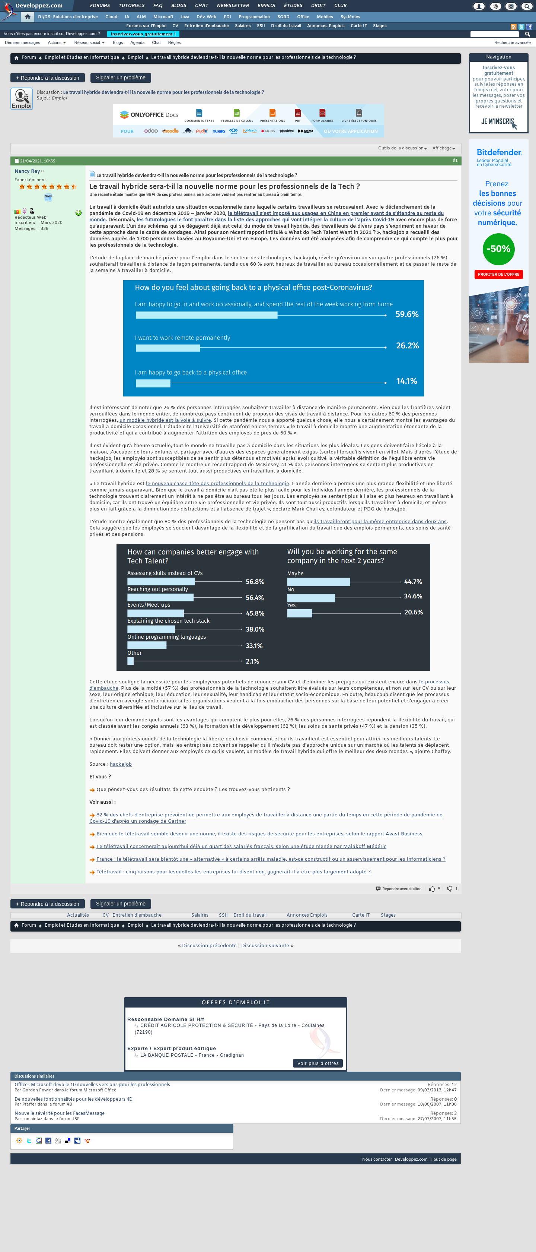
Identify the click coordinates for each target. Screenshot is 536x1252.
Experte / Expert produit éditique (171, 1048)
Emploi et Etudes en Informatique (82, 58)
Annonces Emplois (326, 26)
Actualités (78, 916)
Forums (99, 6)
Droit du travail (286, 26)
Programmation (254, 17)
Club (340, 6)
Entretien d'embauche (206, 26)
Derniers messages (22, 42)
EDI (227, 17)
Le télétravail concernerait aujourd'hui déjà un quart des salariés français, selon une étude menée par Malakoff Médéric (241, 847)
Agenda (137, 42)
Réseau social (87, 42)
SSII (261, 26)
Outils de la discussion (401, 148)
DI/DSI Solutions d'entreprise (68, 17)
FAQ (157, 6)
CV (175, 26)
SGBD (283, 17)
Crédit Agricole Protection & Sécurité (196, 1025)
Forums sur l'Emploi (146, 26)
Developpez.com (411, 1159)
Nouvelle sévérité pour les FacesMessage (60, 1114)
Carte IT (359, 26)
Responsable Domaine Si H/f (165, 1019)
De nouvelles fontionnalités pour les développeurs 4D (74, 1100)
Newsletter (232, 6)
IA (127, 17)
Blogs (178, 6)
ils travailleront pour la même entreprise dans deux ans (380, 522)
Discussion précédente (209, 946)
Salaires (243, 26)
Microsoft (163, 17)
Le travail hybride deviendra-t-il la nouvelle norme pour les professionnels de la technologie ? (163, 92)
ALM (141, 17)
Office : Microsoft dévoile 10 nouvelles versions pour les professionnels (92, 1085)
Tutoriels (131, 6)
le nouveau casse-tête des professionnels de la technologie (217, 484)
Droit (318, 6)
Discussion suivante (265, 946)
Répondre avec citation (399, 888)
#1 (455, 160)
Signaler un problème (121, 77)
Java (185, 17)
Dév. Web (206, 17)
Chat (201, 6)
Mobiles (325, 17)
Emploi (265, 6)
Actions (54, 42)
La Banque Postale (167, 1055)
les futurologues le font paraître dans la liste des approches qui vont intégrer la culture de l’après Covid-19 (265, 220)
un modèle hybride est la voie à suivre (165, 420)
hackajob (121, 764)
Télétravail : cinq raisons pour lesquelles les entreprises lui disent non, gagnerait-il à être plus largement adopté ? (233, 872)
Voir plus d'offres (318, 1063)
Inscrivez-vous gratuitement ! (143, 34)
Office (303, 17)
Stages (380, 26)
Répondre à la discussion (47, 78)
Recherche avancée (512, 42)
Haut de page (444, 1159)
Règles (174, 42)
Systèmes (350, 17)
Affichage (442, 148)
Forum (29, 58)
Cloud (111, 17)
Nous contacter (377, 1159)
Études (293, 6)
